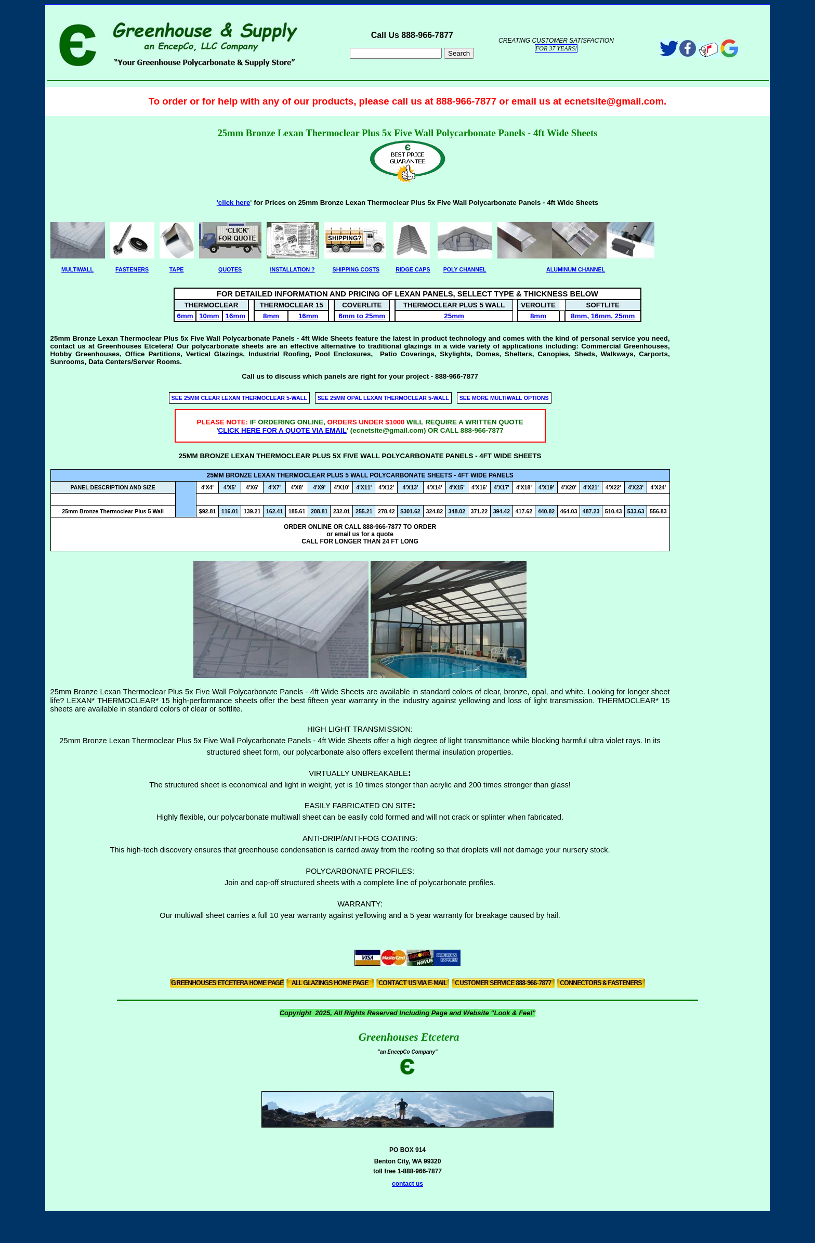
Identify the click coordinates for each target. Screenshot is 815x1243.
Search (459, 53)
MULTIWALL (77, 269)
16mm (236, 316)
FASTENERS (132, 269)
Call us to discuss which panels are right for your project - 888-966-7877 (360, 376)
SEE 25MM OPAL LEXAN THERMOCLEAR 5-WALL (383, 398)
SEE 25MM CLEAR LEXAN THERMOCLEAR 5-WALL (239, 398)
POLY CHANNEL (465, 269)
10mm (209, 316)
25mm (454, 316)
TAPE (176, 269)
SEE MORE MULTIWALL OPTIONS (504, 398)
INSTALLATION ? (292, 269)
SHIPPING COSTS (356, 269)
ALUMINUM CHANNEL (575, 269)
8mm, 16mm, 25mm (603, 316)
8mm (271, 316)
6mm (185, 316)
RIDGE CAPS (413, 269)
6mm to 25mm (362, 316)
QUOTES (230, 269)
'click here (234, 202)
